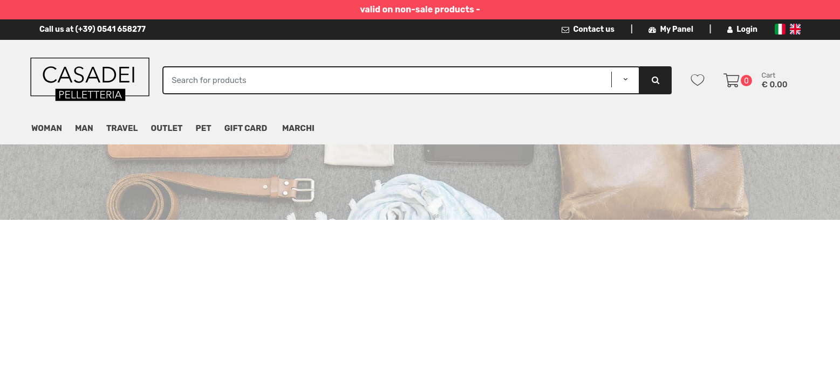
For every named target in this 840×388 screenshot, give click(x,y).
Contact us (588, 29)
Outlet (167, 128)
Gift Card (245, 128)
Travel (122, 128)
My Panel (670, 29)
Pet (203, 128)
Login (742, 29)
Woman (46, 128)
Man (84, 128)
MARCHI (298, 128)
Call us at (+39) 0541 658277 (92, 29)
